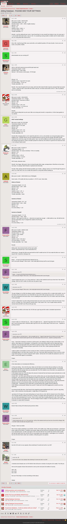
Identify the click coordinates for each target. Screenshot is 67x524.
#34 (64, 319)
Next (19, 15)
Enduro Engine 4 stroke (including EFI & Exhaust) (25, 496)
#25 (64, 94)
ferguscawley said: (16, 418)
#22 (64, 40)
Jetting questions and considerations (15, 490)
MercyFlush (7, 496)
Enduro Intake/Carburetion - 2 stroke (23, 491)
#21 (64, 18)
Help (63, 520)
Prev (3, 15)
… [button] (13, 15)
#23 (64, 52)
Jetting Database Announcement (14, 503)
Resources (25, 3)
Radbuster (61, 509)
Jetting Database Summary (12, 499)
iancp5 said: (15, 457)
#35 (64, 331)
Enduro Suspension (18, 509)
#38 (64, 415)
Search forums (9, 6)
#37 (64, 403)
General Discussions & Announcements (21, 505)
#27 (64, 145)
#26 (64, 117)
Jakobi (61, 491)
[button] (15, 3)
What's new (10, 3)
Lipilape (61, 495)
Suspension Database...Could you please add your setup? (21, 508)
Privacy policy (58, 520)
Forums (4, 3)
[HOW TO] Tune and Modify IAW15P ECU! (16, 494)
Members (33, 3)
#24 (64, 64)
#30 (64, 257)
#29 (64, 227)
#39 (64, 442)
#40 (64, 454)
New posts (3, 6)
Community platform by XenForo (33, 522)
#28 (64, 173)
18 (15, 15)
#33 (64, 307)
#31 (64, 269)
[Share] (63, 18)
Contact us (44, 520)
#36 (64, 361)
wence (6, 509)
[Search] (63, 3)
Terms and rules (50, 520)
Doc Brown (7, 491)
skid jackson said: (16, 272)
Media (18, 3)
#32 (64, 284)
